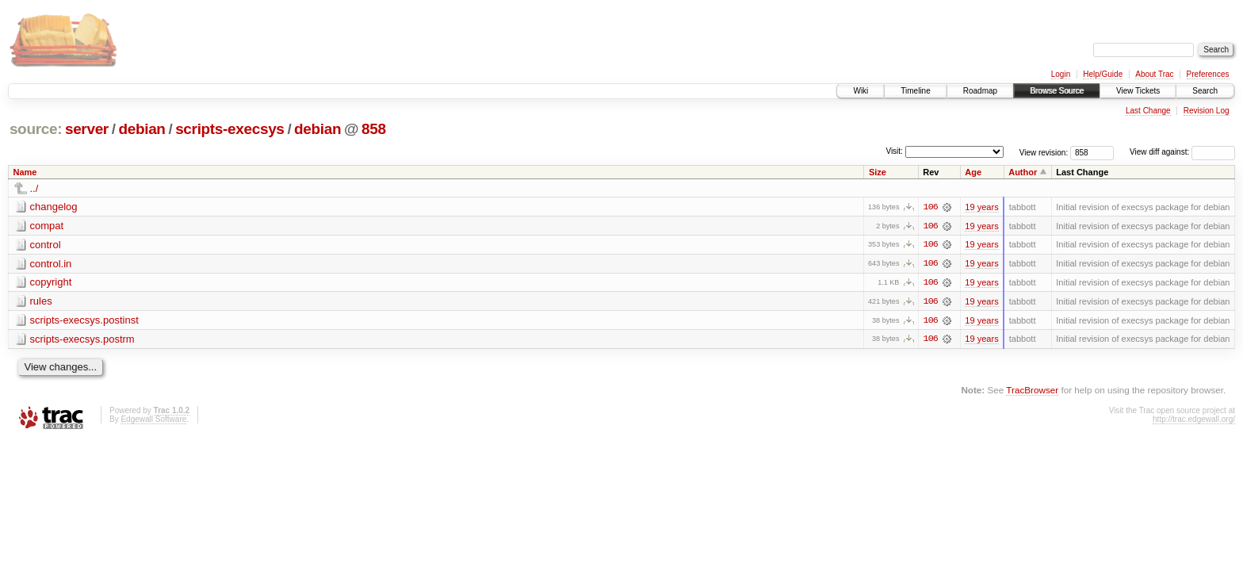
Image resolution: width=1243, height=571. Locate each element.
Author (1022, 172)
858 (373, 129)
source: (36, 129)
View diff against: (1182, 152)
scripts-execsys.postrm (82, 340)
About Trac (1154, 74)
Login (1060, 74)
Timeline (915, 90)
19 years (981, 207)
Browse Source (1057, 90)
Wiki (860, 90)
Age (973, 172)
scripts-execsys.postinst (84, 321)
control (45, 245)
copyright (51, 283)
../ (34, 188)
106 (931, 207)
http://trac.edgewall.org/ (1194, 420)
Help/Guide (1103, 74)
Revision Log (1207, 110)
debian (141, 129)
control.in (51, 264)
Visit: (894, 151)
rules (41, 302)
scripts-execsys (229, 129)
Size (877, 172)
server (87, 129)
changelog (54, 207)
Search (1205, 90)
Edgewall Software (153, 420)
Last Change (1148, 110)
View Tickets (1138, 90)
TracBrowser (1032, 391)
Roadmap (980, 90)
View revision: (1044, 152)
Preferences (1208, 74)
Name (25, 172)
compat (47, 226)
